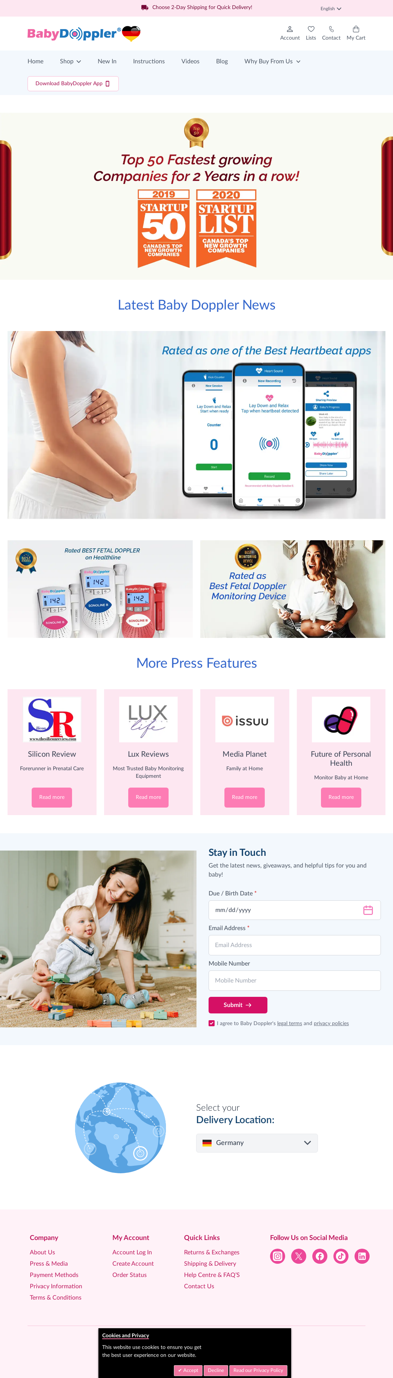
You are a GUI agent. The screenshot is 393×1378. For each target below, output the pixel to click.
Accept (190, 1370)
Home (35, 61)
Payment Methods (54, 1275)
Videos (190, 61)
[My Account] (290, 33)
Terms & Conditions (55, 1298)
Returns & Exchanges (211, 1252)
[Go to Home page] (84, 33)
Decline (216, 1370)
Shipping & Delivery (210, 1264)
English (331, 8)
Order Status (129, 1275)
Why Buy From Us (268, 61)
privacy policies (331, 1023)
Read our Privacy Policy (258, 1370)
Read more (51, 797)
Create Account (133, 1264)
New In (107, 61)
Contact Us (199, 1286)
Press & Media (49, 1264)
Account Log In (132, 1252)
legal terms (289, 1023)
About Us (42, 1252)
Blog (222, 61)
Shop (67, 61)
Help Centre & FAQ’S (212, 1275)
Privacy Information (56, 1286)
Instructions (149, 61)
